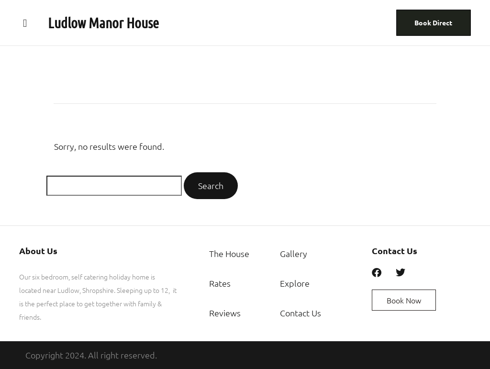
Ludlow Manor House (103, 22)
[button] (25, 22)
